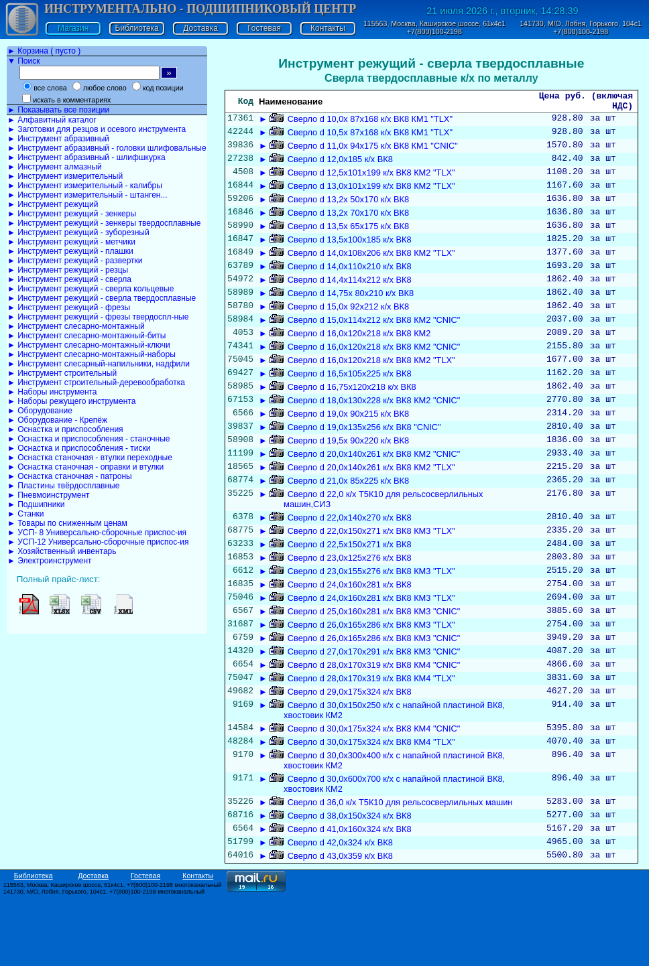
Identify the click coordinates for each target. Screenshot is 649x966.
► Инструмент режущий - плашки (70, 251)
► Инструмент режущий (52, 204)
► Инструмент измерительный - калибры (84, 185)
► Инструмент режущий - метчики (71, 242)
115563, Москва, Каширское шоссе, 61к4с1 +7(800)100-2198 (434, 27)
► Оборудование (39, 410)
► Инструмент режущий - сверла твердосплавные (101, 298)
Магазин (73, 28)
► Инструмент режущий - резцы (67, 270)
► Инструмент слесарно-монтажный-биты (86, 335)
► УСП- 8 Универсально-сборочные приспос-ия (96, 532)
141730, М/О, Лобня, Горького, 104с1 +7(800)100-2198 (581, 27)
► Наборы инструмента (52, 392)
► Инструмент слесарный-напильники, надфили (98, 363)
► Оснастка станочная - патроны (69, 476)
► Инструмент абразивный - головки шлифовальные (106, 148)
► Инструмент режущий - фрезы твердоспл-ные (97, 317)
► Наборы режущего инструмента (71, 401)
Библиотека (137, 28)
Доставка (200, 28)
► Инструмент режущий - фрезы (68, 307)
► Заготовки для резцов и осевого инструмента (96, 129)
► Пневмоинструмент (48, 495)
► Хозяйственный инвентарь (61, 551)
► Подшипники (35, 504)
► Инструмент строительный (62, 373)
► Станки (25, 514)
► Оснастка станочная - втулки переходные (89, 457)
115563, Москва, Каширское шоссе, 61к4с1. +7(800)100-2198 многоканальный (112, 954)
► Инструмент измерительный (65, 176)
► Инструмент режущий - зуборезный (78, 232)
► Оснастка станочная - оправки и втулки (85, 467)
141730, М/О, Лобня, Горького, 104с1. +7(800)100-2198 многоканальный (103, 961)
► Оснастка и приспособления (65, 429)
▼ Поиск (23, 61)
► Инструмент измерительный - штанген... (87, 195)
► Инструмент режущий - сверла (69, 279)
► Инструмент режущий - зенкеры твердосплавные (103, 223)
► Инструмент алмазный (54, 166)
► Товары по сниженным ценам (67, 523)
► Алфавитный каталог (52, 120)
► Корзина (43, 51)
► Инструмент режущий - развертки (75, 260)
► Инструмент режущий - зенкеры (71, 213)
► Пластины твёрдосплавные (63, 485)
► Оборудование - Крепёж (57, 420)
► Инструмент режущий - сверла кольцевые (90, 288)
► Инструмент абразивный (58, 138)
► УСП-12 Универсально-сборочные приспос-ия (97, 542)
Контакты (327, 28)
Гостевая (264, 28)
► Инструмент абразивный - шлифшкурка (86, 157)
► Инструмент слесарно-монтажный (76, 326)
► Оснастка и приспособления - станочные (88, 438)
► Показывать (58, 110)
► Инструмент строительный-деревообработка (96, 382)
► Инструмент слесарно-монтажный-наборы (91, 354)
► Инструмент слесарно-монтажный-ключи (88, 345)
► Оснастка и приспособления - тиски (78, 448)
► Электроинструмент (49, 560)
